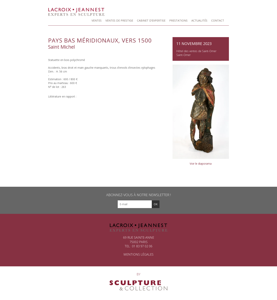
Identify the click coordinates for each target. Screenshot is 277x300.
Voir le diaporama (201, 163)
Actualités (199, 20)
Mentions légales (138, 254)
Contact (217, 20)
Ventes (97, 20)
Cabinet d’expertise (151, 20)
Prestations (178, 20)
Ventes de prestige (119, 20)
